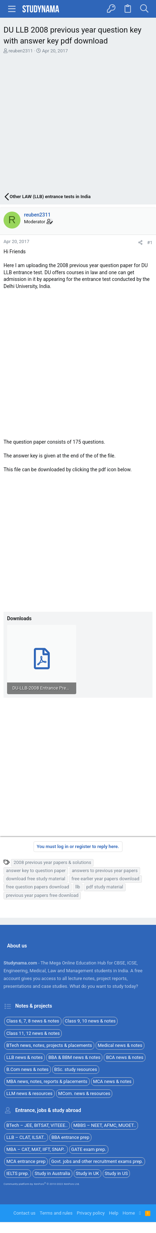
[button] (12, 8)
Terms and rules (56, 1213)
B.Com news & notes (27, 1069)
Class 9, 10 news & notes (90, 1021)
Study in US (116, 1173)
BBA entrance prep (70, 1137)
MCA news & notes (112, 1081)
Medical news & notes (120, 1045)
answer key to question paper (36, 870)
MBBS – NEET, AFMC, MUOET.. (104, 1125)
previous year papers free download (42, 895)
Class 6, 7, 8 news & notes (32, 1021)
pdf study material (104, 886)
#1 (149, 242)
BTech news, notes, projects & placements (49, 1045)
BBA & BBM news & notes (74, 1057)
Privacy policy (90, 1213)
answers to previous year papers (105, 870)
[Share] (140, 242)
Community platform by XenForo (42, 1184)
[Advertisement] (78, 124)
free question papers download (37, 886)
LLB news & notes (24, 1057)
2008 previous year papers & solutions (52, 862)
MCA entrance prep (26, 1161)
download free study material (35, 878)
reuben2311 (20, 50)
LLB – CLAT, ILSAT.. (26, 1137)
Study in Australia (52, 1173)
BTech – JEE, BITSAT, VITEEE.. (37, 1125)
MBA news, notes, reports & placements (47, 1081)
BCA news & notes (124, 1057)
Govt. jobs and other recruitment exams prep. (97, 1161)
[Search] (144, 8)
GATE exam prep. (88, 1149)
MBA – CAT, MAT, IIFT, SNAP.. (36, 1149)
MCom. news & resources (84, 1093)
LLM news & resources (29, 1093)
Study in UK (87, 1173)
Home (128, 1213)
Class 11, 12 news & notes (33, 1033)
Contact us (24, 1213)
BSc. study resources (75, 1069)
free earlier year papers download (105, 878)
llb (77, 886)
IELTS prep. (17, 1173)
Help (114, 1213)
